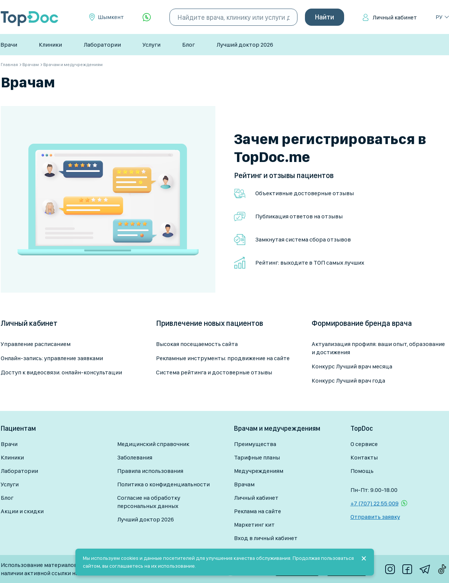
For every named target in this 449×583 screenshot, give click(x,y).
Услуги (151, 44)
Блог (188, 44)
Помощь (362, 470)
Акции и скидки (22, 511)
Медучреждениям (258, 470)
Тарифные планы (257, 457)
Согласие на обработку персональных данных (148, 501)
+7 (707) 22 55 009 (374, 503)
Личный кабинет (394, 17)
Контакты (364, 457)
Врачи (8, 44)
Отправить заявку (375, 516)
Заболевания (134, 457)
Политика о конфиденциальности (163, 484)
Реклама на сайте (257, 511)
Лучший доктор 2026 (244, 44)
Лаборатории (102, 44)
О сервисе (364, 444)
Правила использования (150, 470)
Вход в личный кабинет (265, 538)
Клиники (50, 44)
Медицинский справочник (153, 444)
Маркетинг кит (254, 524)
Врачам (244, 484)
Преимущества (255, 444)
